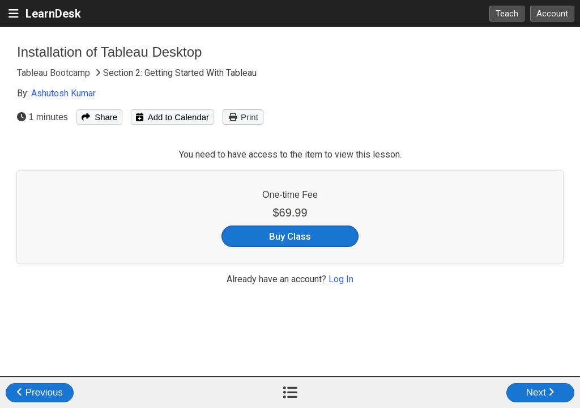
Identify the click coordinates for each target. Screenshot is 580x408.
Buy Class (290, 236)
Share (99, 117)
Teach (507, 13)
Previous (39, 392)
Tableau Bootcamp (54, 72)
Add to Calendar (172, 117)
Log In (341, 279)
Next (540, 392)
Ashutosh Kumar (63, 93)
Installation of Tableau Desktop (109, 52)
